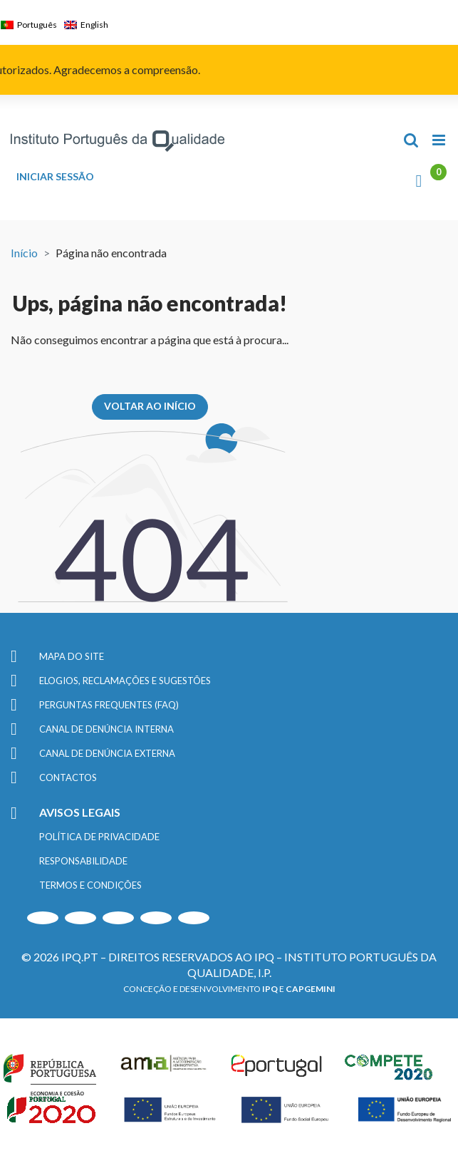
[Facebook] (193, 917)
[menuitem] (32, 24)
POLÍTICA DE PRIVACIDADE (99, 836)
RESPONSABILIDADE (83, 861)
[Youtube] (42, 917)
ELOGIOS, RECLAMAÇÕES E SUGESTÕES (125, 680)
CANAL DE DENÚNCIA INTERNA (106, 729)
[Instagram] (80, 917)
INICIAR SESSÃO (55, 177)
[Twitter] (156, 917)
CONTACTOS (68, 777)
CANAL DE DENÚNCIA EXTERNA (107, 753)
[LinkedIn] (118, 917)
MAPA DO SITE (71, 656)
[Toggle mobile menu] (439, 140)
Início (24, 252)
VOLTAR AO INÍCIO (150, 406)
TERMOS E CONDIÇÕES (90, 885)
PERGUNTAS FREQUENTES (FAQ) (109, 704)
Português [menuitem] (37, 24)
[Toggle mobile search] (411, 140)
